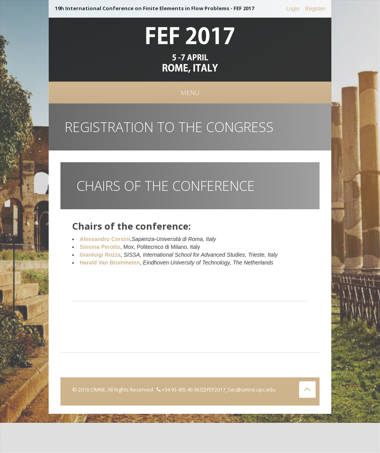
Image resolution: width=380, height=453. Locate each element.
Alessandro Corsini (105, 239)
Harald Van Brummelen (110, 262)
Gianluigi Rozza (100, 255)
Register (315, 8)
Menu (190, 93)
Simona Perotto (100, 247)
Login (293, 8)
